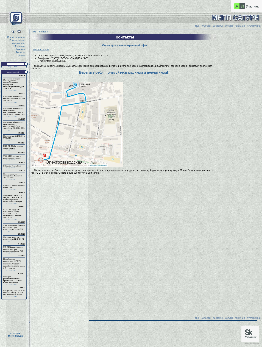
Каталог (21, 55)
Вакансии (20, 52)
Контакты (20, 49)
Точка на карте (41, 49)
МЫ (197, 26)
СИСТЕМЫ (218, 26)
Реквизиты (20, 46)
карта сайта (14, 67)
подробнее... (11, 90)
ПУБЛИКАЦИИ (254, 26)
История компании (16, 37)
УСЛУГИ (229, 26)
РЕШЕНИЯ (240, 26)
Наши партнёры (17, 43)
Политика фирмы (17, 40)
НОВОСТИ (206, 26)
